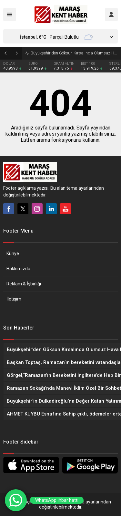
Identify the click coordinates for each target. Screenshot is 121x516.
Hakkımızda (18, 268)
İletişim (13, 298)
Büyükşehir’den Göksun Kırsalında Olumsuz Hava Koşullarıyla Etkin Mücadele (74, 53)
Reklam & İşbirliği (23, 283)
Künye (12, 253)
